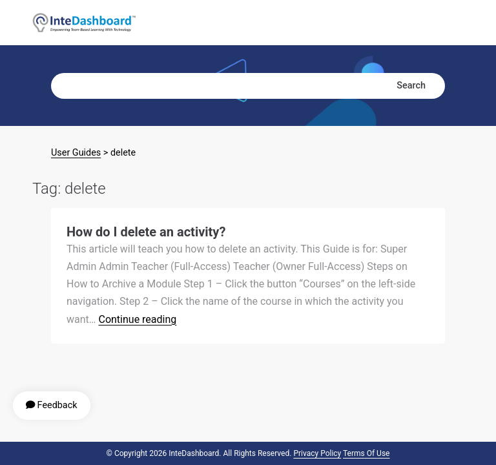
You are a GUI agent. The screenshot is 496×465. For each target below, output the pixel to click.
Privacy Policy (317, 453)
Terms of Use (366, 453)
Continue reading (137, 319)
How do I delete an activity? (146, 232)
